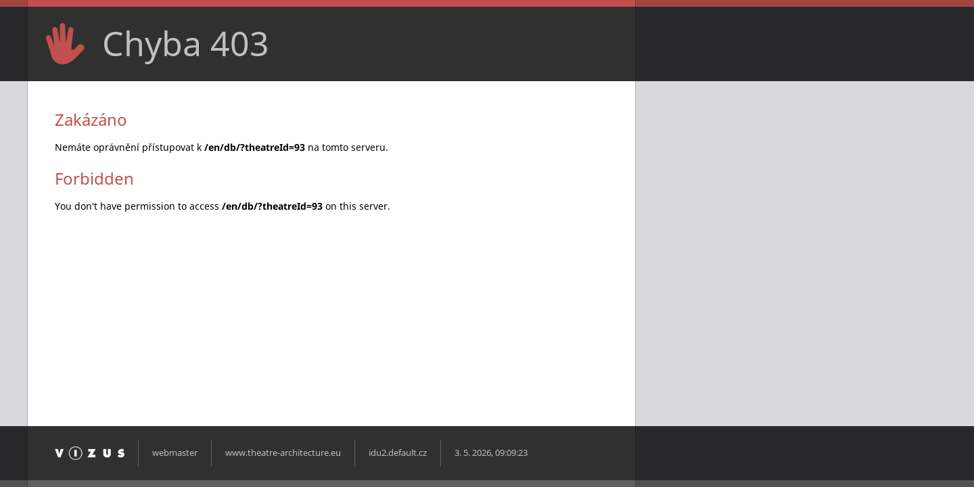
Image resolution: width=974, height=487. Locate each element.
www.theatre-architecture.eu (283, 453)
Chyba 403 (185, 43)
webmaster (175, 453)
